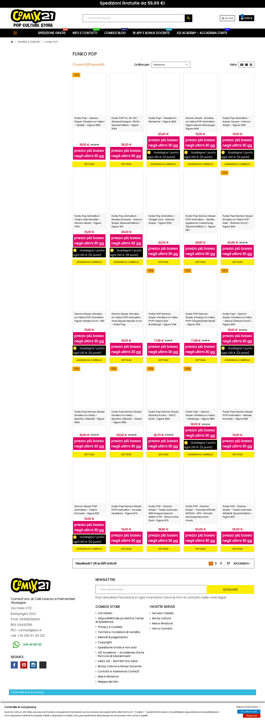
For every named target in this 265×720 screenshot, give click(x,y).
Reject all (251, 715)
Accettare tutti (249, 711)
